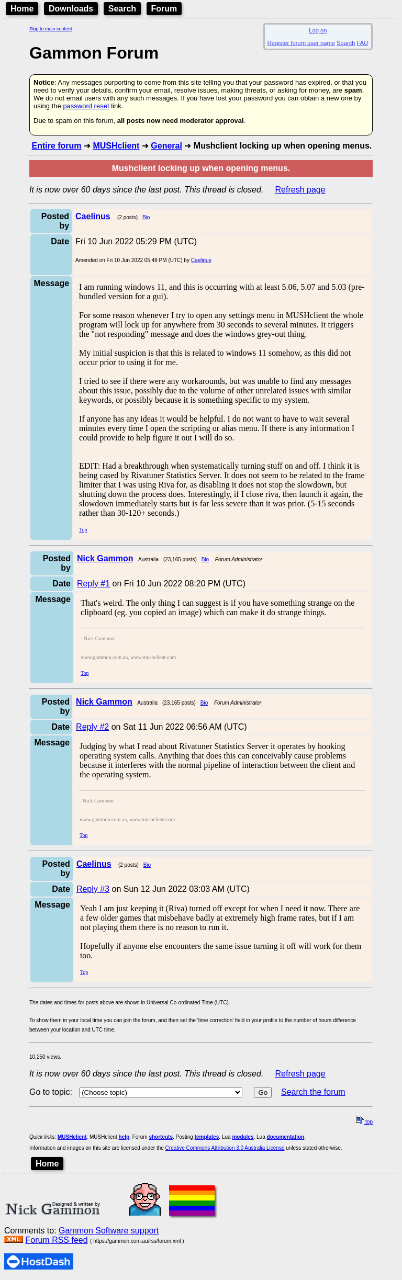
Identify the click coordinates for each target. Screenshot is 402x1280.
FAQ (362, 43)
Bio (146, 217)
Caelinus (201, 260)
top (364, 1122)
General (166, 145)
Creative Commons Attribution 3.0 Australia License (225, 1148)
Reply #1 (93, 583)
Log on (318, 30)
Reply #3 (92, 889)
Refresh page (300, 189)
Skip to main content (50, 28)
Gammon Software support (109, 1230)
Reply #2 (92, 726)
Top (83, 530)
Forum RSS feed (56, 1240)
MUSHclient (116, 145)
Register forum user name (301, 43)
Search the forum (313, 1092)
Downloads (71, 8)
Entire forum (56, 145)
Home (22, 8)
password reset (86, 106)
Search (122, 8)
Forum (164, 8)
